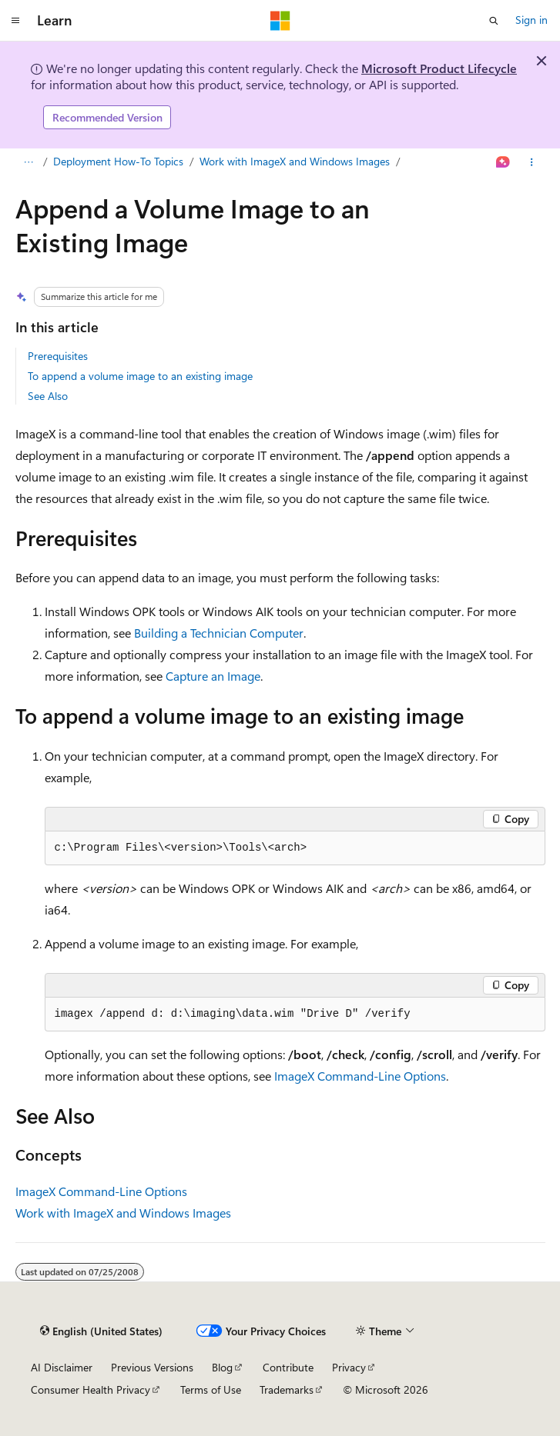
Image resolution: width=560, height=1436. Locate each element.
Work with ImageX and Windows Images (295, 161)
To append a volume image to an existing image (140, 375)
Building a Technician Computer (218, 633)
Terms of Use (210, 1389)
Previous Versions (152, 1367)
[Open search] (493, 21)
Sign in (531, 19)
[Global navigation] (15, 21)
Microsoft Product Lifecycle (439, 68)
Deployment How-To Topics (118, 161)
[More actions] (531, 162)
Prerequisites (58, 355)
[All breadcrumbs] (28, 162)
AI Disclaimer (61, 1367)
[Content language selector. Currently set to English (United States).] (101, 1331)
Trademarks (287, 1389)
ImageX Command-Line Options (360, 1076)
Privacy (349, 1367)
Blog (222, 1367)
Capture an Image (213, 676)
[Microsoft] (280, 21)
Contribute (288, 1367)
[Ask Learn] (503, 162)
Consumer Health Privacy (90, 1389)
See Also (48, 395)
